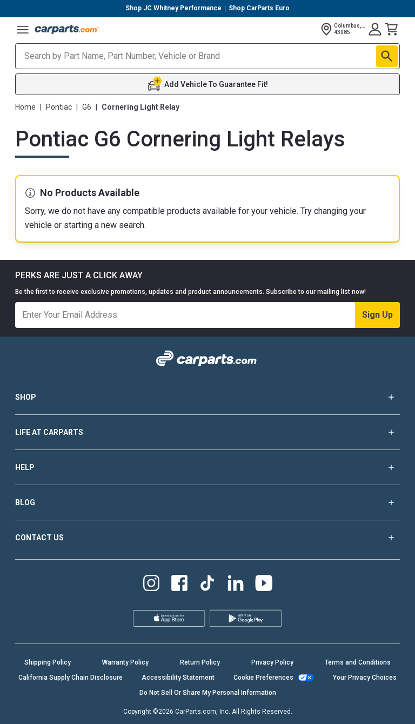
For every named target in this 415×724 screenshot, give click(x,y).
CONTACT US (207, 537)
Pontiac (59, 107)
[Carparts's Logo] (67, 29)
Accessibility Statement (178, 677)
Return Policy (200, 662)
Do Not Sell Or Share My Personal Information (207, 692)
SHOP (207, 397)
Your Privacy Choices (365, 677)
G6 (86, 107)
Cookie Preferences (263, 677)
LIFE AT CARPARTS (207, 432)
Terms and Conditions (358, 662)
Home (25, 107)
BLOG (207, 502)
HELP (207, 467)
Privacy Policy (272, 662)
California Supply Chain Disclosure (70, 677)
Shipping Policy (47, 662)
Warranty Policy (125, 662)
